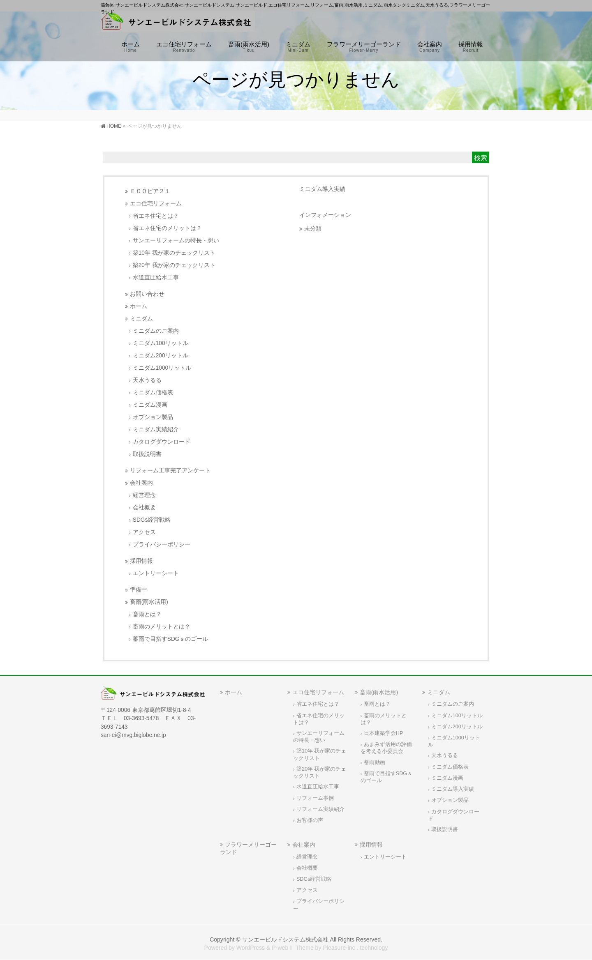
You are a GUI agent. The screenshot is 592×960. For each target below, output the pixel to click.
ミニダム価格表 (153, 392)
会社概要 (144, 507)
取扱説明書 (147, 454)
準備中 (138, 590)
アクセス (144, 532)
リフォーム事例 (315, 798)
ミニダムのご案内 (156, 331)
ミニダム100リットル (160, 343)
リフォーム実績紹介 (320, 809)
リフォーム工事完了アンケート (170, 470)
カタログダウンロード (161, 442)
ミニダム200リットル (160, 355)
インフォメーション (325, 215)
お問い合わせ (147, 294)
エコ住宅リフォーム (156, 203)
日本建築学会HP (383, 733)
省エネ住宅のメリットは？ (167, 228)
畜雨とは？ (147, 614)
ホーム (138, 306)
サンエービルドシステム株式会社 (285, 939)
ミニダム (141, 318)
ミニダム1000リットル (162, 368)
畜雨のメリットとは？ (161, 627)
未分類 (312, 229)
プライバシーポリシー (161, 544)
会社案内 (141, 483)
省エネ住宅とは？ (156, 216)
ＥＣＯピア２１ (150, 191)
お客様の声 (309, 820)
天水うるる (147, 380)
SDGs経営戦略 (152, 520)
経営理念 (144, 495)
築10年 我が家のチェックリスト (174, 253)
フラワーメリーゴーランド (248, 848)
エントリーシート (156, 573)
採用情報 (141, 561)
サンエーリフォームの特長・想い (176, 240)
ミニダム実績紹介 (156, 429)
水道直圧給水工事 (156, 277)
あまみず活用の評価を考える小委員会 (386, 747)
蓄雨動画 (374, 762)
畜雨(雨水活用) (149, 602)
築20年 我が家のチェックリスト (174, 265)
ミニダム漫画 (150, 405)
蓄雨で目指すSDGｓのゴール (170, 639)
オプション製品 (153, 417)
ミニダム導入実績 (322, 189)
